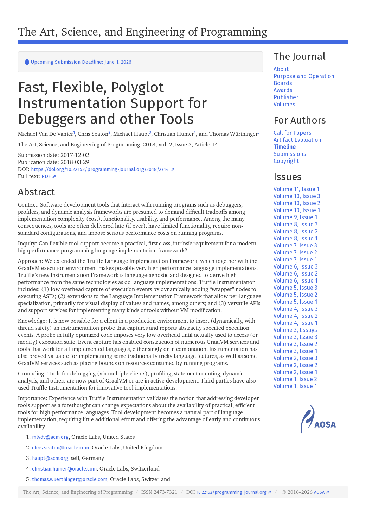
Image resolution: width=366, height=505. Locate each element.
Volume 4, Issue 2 (296, 316)
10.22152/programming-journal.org (232, 492)
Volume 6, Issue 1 (295, 280)
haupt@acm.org (50, 458)
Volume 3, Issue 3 (295, 337)
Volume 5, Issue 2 (295, 294)
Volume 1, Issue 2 (295, 379)
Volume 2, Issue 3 (295, 358)
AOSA (319, 492)
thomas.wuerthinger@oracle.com (69, 479)
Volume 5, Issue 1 (295, 301)
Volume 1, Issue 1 (295, 386)
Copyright (286, 161)
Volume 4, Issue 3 (296, 308)
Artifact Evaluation (297, 140)
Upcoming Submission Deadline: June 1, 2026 (78, 62)
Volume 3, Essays (295, 330)
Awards (283, 90)
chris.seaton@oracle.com (60, 448)
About (281, 69)
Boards (283, 83)
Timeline (285, 147)
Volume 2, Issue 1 (295, 372)
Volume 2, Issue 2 (295, 365)
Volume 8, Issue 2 (296, 231)
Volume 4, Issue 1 (295, 323)
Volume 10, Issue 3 (297, 196)
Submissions (290, 154)
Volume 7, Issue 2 (295, 252)
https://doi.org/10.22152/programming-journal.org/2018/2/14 (100, 169)
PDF (46, 176)
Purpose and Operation (304, 76)
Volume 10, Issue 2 (297, 203)
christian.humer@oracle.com (64, 469)
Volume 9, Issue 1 (295, 217)
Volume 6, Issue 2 (296, 273)
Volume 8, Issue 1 (295, 238)
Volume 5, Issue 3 (295, 287)
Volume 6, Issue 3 (296, 266)
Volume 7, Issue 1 (295, 259)
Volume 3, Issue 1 (295, 351)
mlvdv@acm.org (50, 437)
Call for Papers (293, 133)
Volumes (284, 104)
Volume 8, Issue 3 (296, 224)
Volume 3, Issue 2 (295, 344)
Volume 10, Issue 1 (297, 210)
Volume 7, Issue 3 (295, 245)
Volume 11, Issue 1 (296, 189)
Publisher (286, 97)
